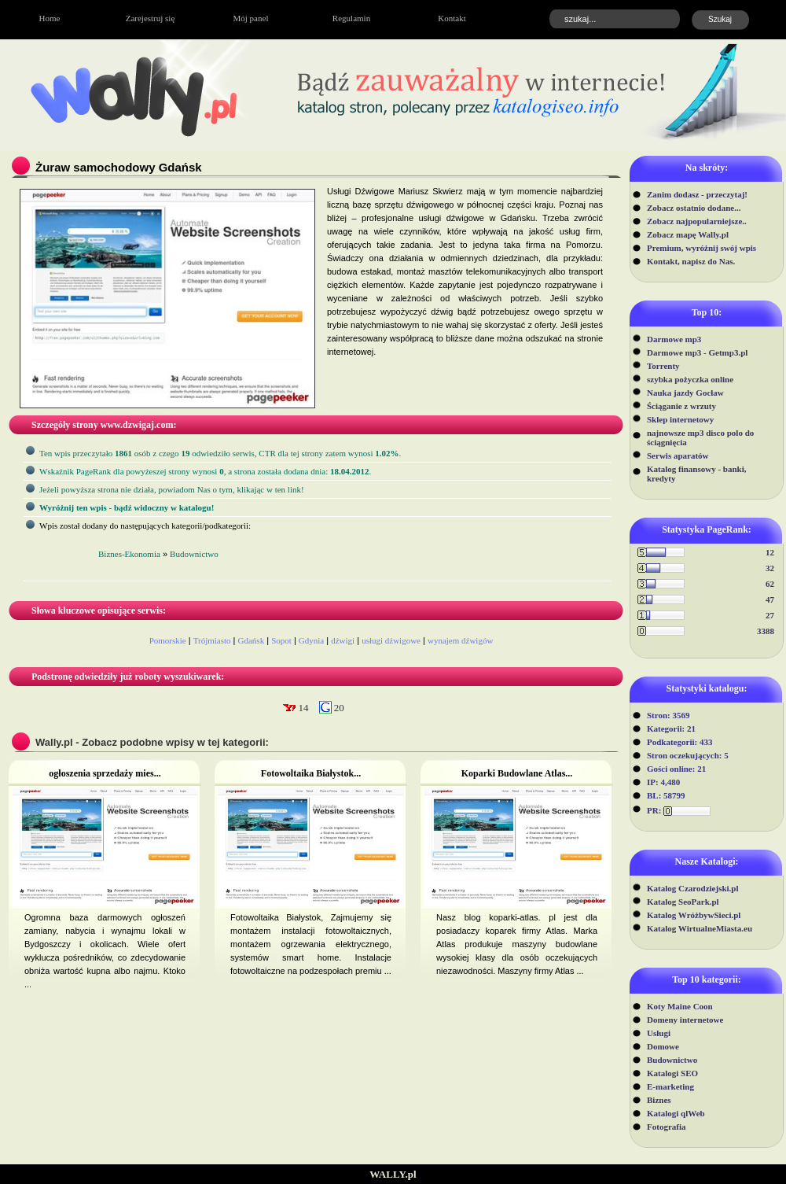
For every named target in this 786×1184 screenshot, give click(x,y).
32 (770, 568)
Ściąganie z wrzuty (681, 406)
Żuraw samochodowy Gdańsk (118, 167)
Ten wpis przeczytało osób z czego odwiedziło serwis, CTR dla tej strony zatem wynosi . (220, 453)
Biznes (659, 1100)
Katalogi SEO (672, 1073)
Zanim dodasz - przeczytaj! (697, 194)
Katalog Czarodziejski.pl (693, 888)
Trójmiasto (212, 640)
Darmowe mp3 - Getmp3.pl (697, 352)
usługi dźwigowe (391, 640)
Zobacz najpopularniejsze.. (697, 221)
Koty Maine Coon (680, 1006)
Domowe (663, 1046)
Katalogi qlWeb (676, 1113)
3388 (765, 631)
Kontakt (451, 18)
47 (770, 599)
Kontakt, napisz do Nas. (691, 261)
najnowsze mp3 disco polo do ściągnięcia (700, 437)
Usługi (658, 1033)
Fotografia (666, 1126)
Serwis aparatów (678, 455)
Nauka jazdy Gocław (685, 392)
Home (50, 18)
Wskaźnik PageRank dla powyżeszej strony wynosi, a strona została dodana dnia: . (205, 471)
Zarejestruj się (150, 18)
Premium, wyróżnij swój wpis (701, 248)
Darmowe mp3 (674, 339)
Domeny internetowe (685, 1019)
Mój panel (251, 18)
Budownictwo (672, 1059)
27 (770, 615)
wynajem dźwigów (460, 640)
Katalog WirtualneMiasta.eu (699, 928)
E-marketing (670, 1086)
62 (770, 583)
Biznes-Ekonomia (129, 554)
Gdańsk (251, 640)
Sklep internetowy (680, 419)
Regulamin (351, 18)
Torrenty (663, 366)
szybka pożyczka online (690, 379)
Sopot (281, 640)
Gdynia (311, 640)
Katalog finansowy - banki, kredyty (697, 473)
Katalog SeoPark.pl (683, 901)
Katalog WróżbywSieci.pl (693, 915)
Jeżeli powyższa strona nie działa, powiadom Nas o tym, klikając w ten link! (171, 489)
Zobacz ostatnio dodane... (694, 207)
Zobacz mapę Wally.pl (688, 234)
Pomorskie (167, 640)
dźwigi (342, 640)
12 (770, 552)
